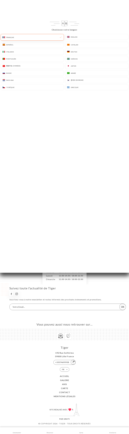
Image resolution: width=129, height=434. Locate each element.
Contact (64, 392)
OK (122, 307)
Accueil (64, 376)
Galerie (64, 380)
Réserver (50, 430)
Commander (17, 430)
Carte (64, 388)
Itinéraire (112, 430)
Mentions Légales (64, 396)
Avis (64, 384)
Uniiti (67, 419)
